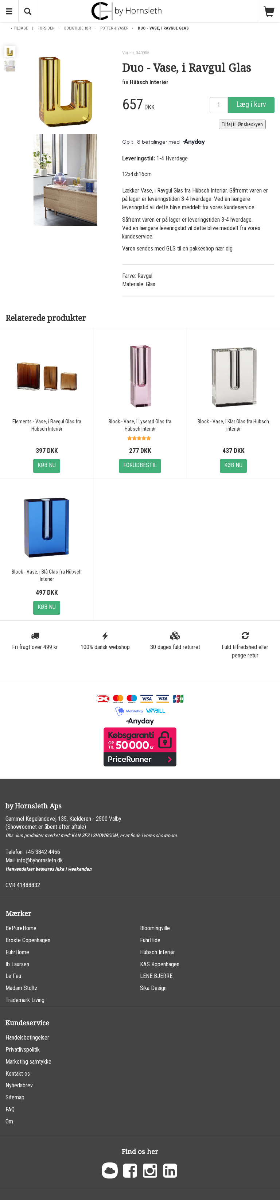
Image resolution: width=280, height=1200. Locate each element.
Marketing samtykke (28, 1061)
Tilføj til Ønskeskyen (242, 124)
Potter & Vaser (114, 28)
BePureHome (20, 928)
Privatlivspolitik (22, 1049)
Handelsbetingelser (27, 1037)
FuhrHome (17, 952)
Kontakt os (17, 1073)
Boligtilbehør (77, 28)
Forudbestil (140, 465)
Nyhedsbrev (19, 1085)
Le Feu (13, 975)
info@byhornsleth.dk (40, 860)
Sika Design (153, 988)
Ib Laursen (17, 964)
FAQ (10, 1109)
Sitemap (14, 1097)
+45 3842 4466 (42, 851)
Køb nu (47, 465)
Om (9, 1121)
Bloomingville (155, 928)
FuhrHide (150, 940)
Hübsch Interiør (149, 82)
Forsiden (46, 28)
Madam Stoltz (21, 988)
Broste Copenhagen (27, 940)
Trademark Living (24, 1000)
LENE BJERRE (156, 975)
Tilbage (21, 28)
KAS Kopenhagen (159, 964)
